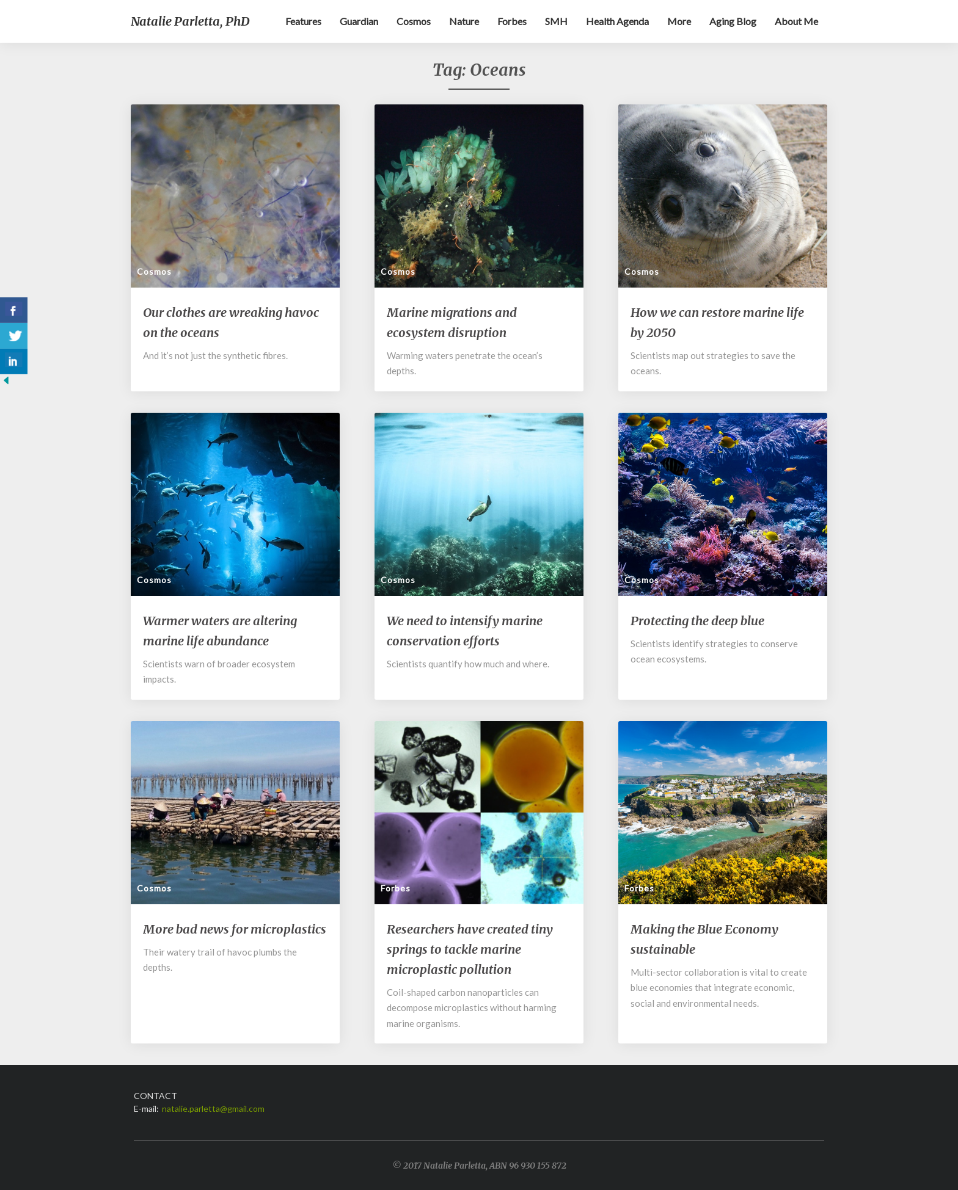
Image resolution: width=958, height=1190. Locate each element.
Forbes (512, 21)
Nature (464, 21)
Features (303, 21)
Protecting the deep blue (697, 620)
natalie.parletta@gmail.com (213, 1108)
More (679, 21)
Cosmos (414, 21)
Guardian (359, 21)
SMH (556, 21)
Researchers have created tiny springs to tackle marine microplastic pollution (470, 949)
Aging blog (732, 21)
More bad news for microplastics (234, 929)
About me (796, 21)
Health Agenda (617, 21)
